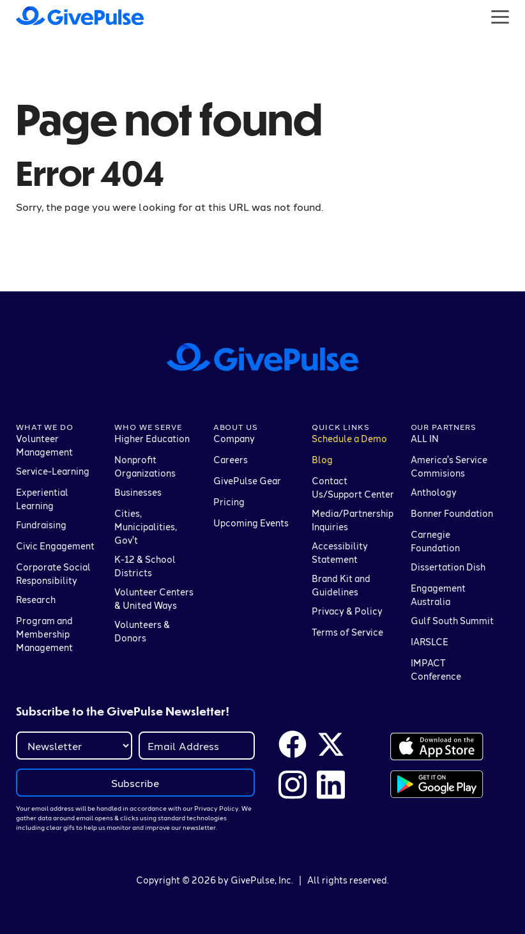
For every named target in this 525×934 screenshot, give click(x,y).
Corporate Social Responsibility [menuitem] (53, 574)
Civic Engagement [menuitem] (55, 545)
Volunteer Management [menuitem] (44, 445)
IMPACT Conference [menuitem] (436, 669)
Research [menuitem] (36, 599)
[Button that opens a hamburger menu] (500, 16)
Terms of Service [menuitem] (347, 632)
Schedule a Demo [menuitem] (349, 438)
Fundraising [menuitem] (41, 524)
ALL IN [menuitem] (425, 438)
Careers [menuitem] (230, 459)
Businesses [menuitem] (138, 492)
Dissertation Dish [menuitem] (448, 567)
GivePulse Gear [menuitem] (247, 480)
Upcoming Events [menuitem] (251, 522)
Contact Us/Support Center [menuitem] (353, 487)
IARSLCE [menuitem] (429, 641)
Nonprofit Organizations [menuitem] (145, 466)
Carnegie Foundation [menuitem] (435, 541)
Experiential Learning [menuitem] (42, 499)
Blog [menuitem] (322, 459)
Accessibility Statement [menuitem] (340, 552)
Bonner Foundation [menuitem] (452, 513)
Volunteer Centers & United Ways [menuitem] (154, 598)
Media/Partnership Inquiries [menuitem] (352, 520)
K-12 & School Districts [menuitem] (145, 566)
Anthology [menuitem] (434, 492)
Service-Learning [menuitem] (52, 471)
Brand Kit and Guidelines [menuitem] (341, 585)
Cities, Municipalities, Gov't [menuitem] (145, 527)
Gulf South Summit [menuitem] (452, 620)
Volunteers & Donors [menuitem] (142, 631)
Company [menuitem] (234, 438)
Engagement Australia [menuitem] (438, 595)
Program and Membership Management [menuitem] (44, 634)
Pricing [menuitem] (229, 501)
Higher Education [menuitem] (152, 438)
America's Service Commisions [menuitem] (449, 466)
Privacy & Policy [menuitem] (347, 611)
